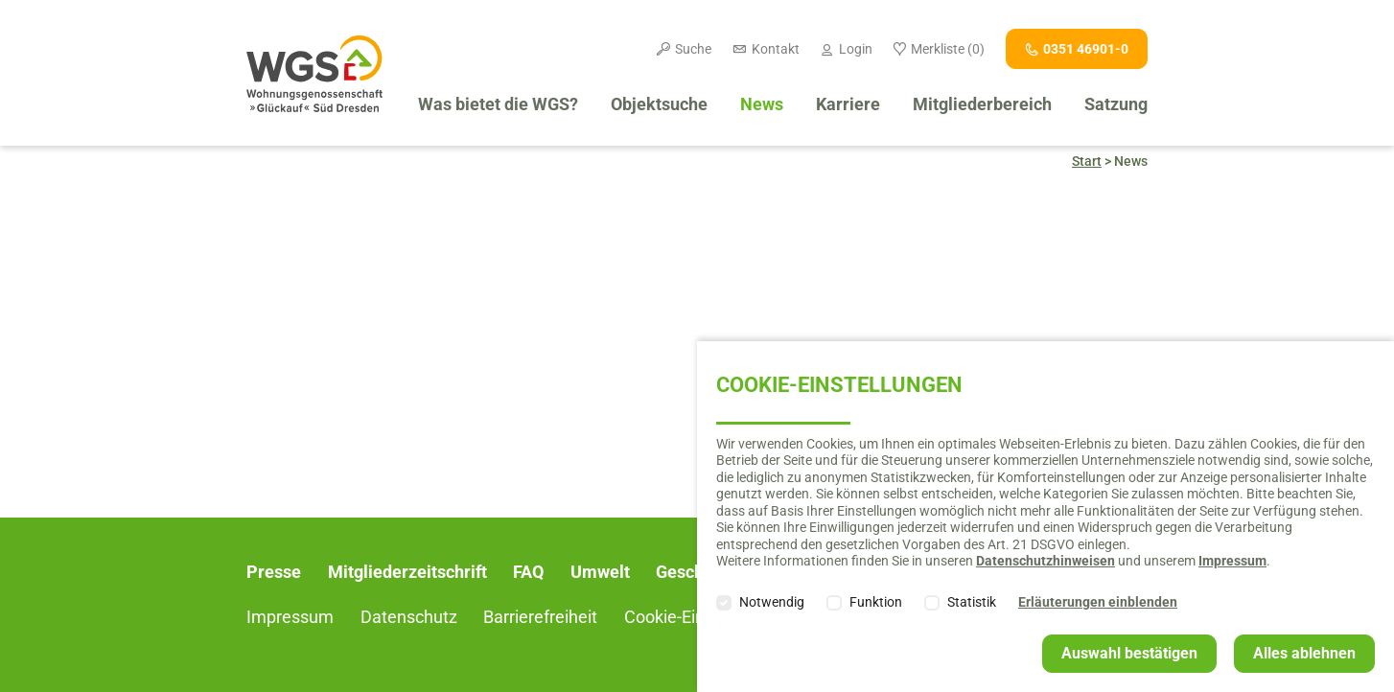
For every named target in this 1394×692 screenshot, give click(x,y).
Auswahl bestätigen (1129, 653)
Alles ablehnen (1304, 653)
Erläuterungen (1097, 602)
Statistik (971, 602)
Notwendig (771, 602)
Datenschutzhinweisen (1045, 560)
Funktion (875, 602)
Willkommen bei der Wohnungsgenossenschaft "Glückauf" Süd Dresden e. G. (314, 73)
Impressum (1232, 560)
